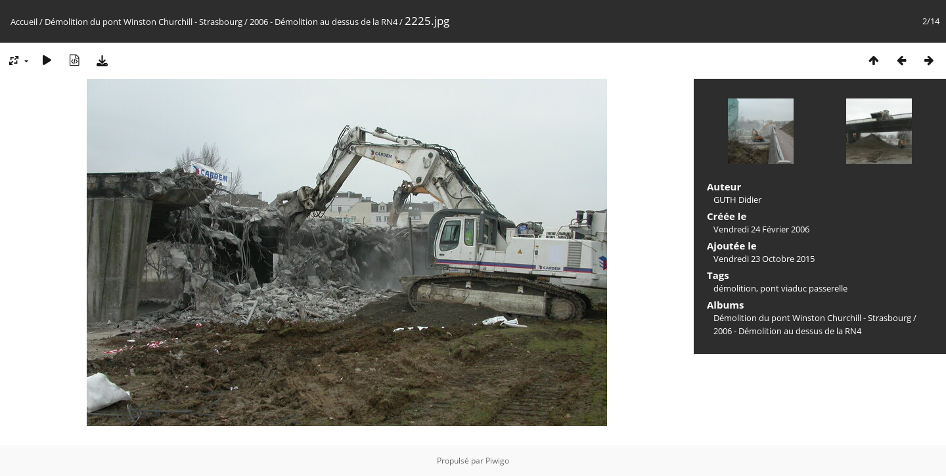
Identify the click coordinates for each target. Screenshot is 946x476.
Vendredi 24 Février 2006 (761, 229)
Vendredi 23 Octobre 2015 (764, 259)
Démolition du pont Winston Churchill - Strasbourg (143, 22)
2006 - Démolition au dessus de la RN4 (323, 22)
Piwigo (497, 460)
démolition (734, 288)
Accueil (24, 22)
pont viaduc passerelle (803, 288)
